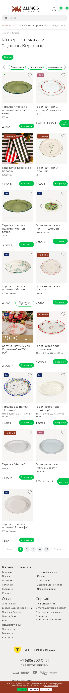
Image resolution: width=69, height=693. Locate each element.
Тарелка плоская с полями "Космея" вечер (14, 110)
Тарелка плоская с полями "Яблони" (14, 288)
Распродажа (17, 67)
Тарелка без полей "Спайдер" (48, 408)
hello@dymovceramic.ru (34, 664)
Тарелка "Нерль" (13, 464)
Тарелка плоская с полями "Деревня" (49, 227)
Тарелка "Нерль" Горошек (47, 169)
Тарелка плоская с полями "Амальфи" (15, 525)
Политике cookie (51, 686)
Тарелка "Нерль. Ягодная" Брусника (49, 108)
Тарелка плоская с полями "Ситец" (48, 288)
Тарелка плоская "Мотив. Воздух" (47, 466)
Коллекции (36, 67)
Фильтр (8, 57)
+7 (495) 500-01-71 (34, 660)
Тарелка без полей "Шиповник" (48, 347)
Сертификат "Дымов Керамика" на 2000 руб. (16, 349)
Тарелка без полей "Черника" (15, 408)
